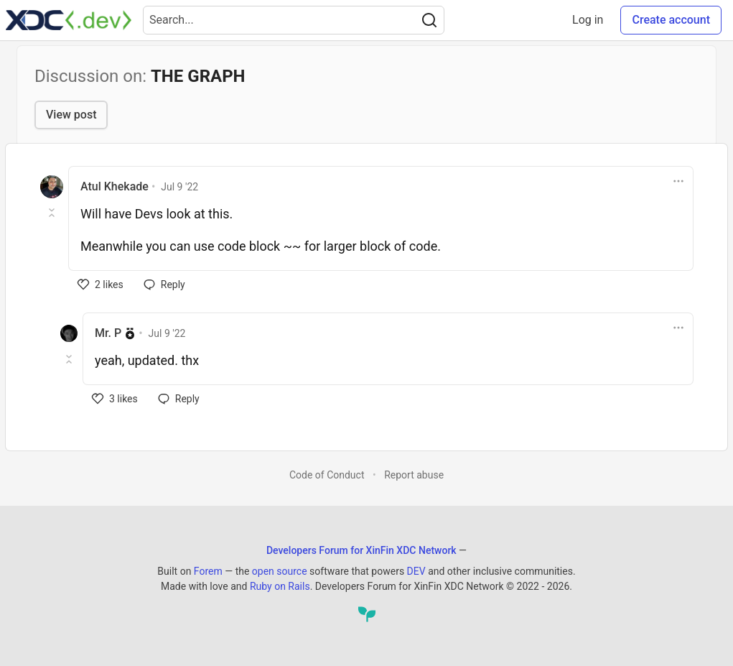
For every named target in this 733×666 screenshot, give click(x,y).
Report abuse (414, 475)
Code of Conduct (327, 475)
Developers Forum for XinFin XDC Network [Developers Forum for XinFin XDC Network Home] (361, 550)
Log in (587, 20)
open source (279, 571)
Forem (208, 571)
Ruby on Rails (280, 586)
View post (71, 114)
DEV (416, 571)
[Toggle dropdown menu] (678, 181)
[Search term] (293, 20)
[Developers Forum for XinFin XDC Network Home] (68, 20)
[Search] (429, 20)
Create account (671, 20)
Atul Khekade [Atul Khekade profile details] (114, 186)
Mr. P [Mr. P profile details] (108, 333)
